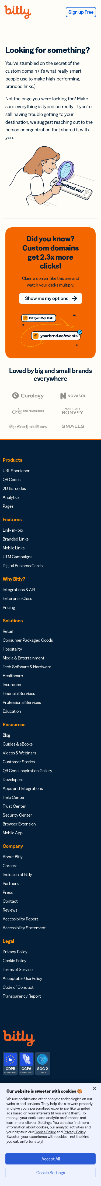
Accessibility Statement (24, 927)
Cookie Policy (14, 960)
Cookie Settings (50, 1172)
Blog (6, 735)
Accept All (50, 1159)
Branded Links (16, 539)
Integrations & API (19, 589)
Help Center (14, 797)
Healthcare (13, 675)
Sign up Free (80, 12)
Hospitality (12, 649)
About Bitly (13, 856)
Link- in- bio (13, 530)
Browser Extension (19, 824)
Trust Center (14, 806)
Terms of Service (18, 969)
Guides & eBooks (18, 744)
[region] (50, 1134)
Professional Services (22, 702)
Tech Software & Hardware (27, 666)
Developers (13, 779)
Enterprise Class (17, 598)
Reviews (10, 910)
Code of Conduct (18, 987)
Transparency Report (22, 996)
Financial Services (19, 693)
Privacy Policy (15, 951)
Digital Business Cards (23, 565)
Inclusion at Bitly (17, 874)
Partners (11, 883)
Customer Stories (19, 761)
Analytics (11, 497)
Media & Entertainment (23, 658)
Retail (8, 631)
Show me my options (46, 298)
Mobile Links (14, 547)
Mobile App (13, 832)
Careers (10, 865)
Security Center (17, 815)
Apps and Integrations (23, 788)
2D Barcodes (14, 488)
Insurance (12, 684)
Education (12, 711)
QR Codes (11, 479)
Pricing (9, 607)
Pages (8, 506)
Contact (10, 901)
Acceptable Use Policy (22, 978)
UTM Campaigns (17, 556)
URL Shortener (16, 470)
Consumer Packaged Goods (28, 640)
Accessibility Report (20, 919)
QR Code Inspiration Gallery (27, 770)
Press (8, 892)
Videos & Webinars (19, 753)
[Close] (94, 1088)
